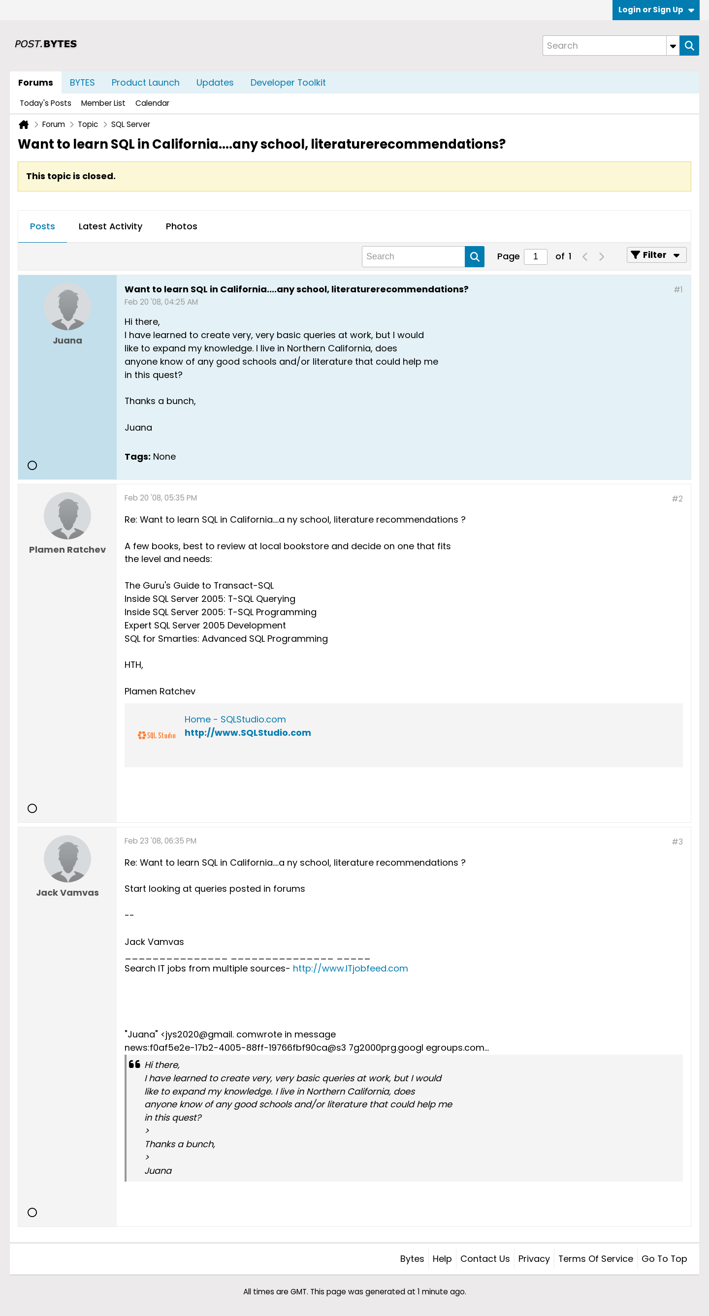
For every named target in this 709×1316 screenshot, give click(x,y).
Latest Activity (110, 226)
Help (442, 1259)
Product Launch (146, 82)
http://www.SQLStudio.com (248, 732)
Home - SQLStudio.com (235, 719)
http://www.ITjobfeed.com (350, 968)
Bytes (412, 1259)
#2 (677, 499)
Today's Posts (45, 103)
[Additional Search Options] (673, 45)
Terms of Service (595, 1259)
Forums (35, 82)
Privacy (534, 1259)
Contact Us (485, 1259)
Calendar (152, 103)
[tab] (42, 227)
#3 (677, 842)
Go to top (664, 1259)
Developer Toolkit (288, 82)
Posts (42, 226)
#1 (678, 289)
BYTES (82, 82)
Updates (215, 82)
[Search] (611, 45)
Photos (181, 226)
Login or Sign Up (656, 9)
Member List (103, 103)
